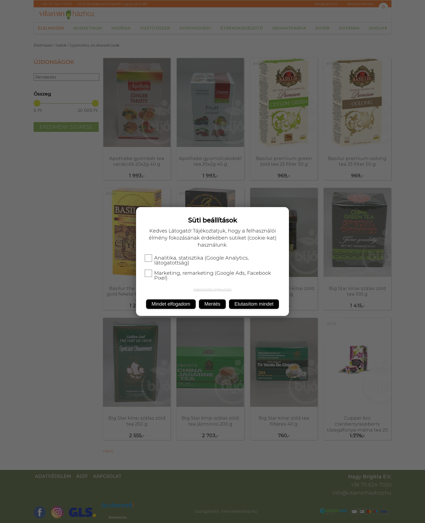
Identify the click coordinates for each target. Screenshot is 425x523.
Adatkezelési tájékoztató (212, 289)
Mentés (212, 304)
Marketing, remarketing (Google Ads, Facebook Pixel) (208, 275)
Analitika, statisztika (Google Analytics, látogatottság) (197, 260)
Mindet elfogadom (171, 304)
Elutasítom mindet (253, 304)
